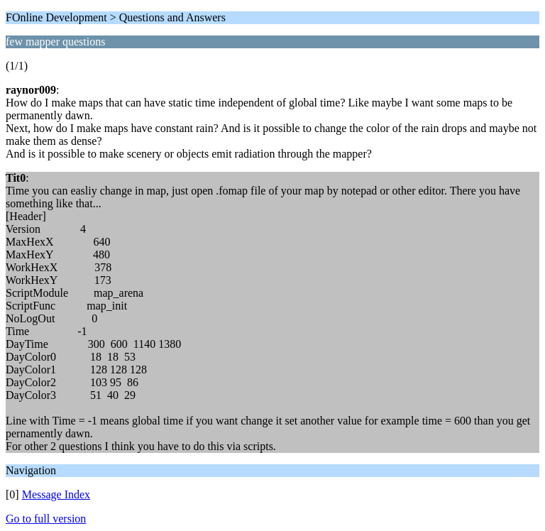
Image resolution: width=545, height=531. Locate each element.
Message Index (56, 494)
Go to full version (46, 519)
